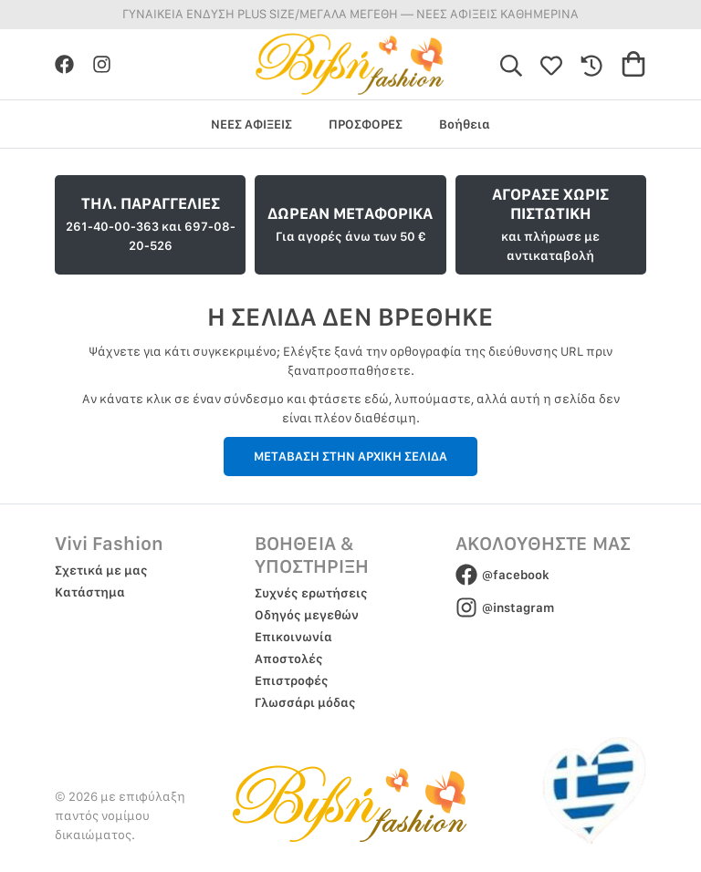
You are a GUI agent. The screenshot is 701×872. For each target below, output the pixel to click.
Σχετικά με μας (101, 570)
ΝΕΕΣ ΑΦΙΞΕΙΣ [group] (251, 124)
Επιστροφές (292, 680)
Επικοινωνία (293, 636)
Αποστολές (289, 658)
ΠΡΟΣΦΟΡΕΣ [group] (366, 124)
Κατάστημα (90, 592)
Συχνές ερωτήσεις (311, 593)
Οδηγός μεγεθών (307, 614)
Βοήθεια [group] (464, 124)
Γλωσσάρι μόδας (305, 702)
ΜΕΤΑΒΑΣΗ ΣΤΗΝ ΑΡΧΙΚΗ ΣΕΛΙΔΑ (350, 456)
